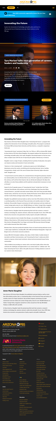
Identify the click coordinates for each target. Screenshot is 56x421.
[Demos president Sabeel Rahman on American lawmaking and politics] (17, 106)
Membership (39, 388)
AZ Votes (21, 367)
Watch (4, 359)
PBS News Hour (23, 373)
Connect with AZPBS (40, 361)
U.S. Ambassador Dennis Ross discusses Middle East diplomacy (43, 123)
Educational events (23, 401)
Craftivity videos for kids (24, 387)
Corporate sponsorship (41, 392)
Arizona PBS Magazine (41, 365)
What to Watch (6, 361)
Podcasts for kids (23, 389)
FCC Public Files (42, 326)
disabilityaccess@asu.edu (23, 336)
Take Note (5, 396)
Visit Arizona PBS (39, 378)
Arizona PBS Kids (23, 380)
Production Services (40, 373)
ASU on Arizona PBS (7, 380)
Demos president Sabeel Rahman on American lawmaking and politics (14, 123)
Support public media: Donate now (43, 384)
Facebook (41, 338)
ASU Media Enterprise (8, 347)
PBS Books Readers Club (41, 375)
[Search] (17, 7)
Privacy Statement (43, 335)
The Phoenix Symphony (7, 393)
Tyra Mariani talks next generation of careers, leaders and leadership (28, 61)
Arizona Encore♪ (6, 394)
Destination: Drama (7, 377)
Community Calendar (40, 369)
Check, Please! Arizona (7, 365)
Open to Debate (23, 369)
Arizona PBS (16, 347)
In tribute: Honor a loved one (42, 394)
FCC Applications (43, 329)
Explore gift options (40, 382)
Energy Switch (5, 373)
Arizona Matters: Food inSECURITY (10, 371)
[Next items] (52, 112)
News (21, 359)
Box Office (38, 371)
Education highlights (24, 399)
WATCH (8, 85)
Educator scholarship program (26, 407)
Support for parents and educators (27, 411)
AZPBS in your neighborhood (25, 403)
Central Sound (5, 391)
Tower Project (39, 395)
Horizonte (22, 365)
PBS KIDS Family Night (24, 383)
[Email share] (19, 68)
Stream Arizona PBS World (8, 382)
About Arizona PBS (40, 363)
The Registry (22, 405)
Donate (41, 323)
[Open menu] (53, 7)
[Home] (28, 2)
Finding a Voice (6, 400)
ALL (46, 100)
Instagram (42, 341)
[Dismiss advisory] (50, 14)
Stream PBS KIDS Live (24, 381)
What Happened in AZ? (7, 369)
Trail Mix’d (5, 367)
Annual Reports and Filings (41, 377)
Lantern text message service (25, 385)
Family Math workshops (24, 393)
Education (22, 397)
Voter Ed (21, 371)
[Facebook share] (15, 68)
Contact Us (38, 380)
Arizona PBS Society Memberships (43, 386)
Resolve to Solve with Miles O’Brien (10, 363)
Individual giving (39, 390)
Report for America (23, 409)
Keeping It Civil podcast (7, 398)
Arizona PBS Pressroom (41, 367)
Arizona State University (19, 345)
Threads (41, 346)
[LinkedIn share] (17, 68)
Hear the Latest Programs (8, 389)
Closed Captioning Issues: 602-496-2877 (45, 332)
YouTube (41, 343)
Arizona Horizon (23, 363)
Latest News (22, 361)
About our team (23, 414)
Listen (4, 386)
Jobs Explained (5, 375)
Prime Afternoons (6, 378)
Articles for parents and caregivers (26, 391)
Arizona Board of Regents (17, 353)
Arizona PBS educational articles (26, 413)
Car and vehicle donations (41, 397)
